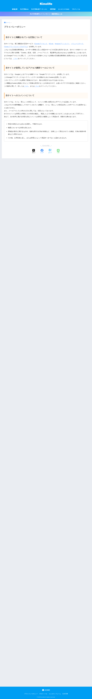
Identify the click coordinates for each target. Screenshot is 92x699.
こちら (15, 58)
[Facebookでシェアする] (42, 151)
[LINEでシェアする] (58, 151)
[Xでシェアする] (33, 151)
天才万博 (65, 694)
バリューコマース (77, 44)
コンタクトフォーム (55, 694)
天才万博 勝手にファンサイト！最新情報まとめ (46, 14)
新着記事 (14, 9)
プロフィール (76, 9)
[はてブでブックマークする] (50, 151)
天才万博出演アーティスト (39, 9)
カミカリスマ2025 (63, 9)
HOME (46, 690)
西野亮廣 (52, 9)
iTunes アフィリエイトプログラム (15, 47)
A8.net (51, 44)
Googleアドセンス (41, 44)
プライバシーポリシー (31, 694)
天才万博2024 (24, 9)
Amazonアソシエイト (62, 44)
